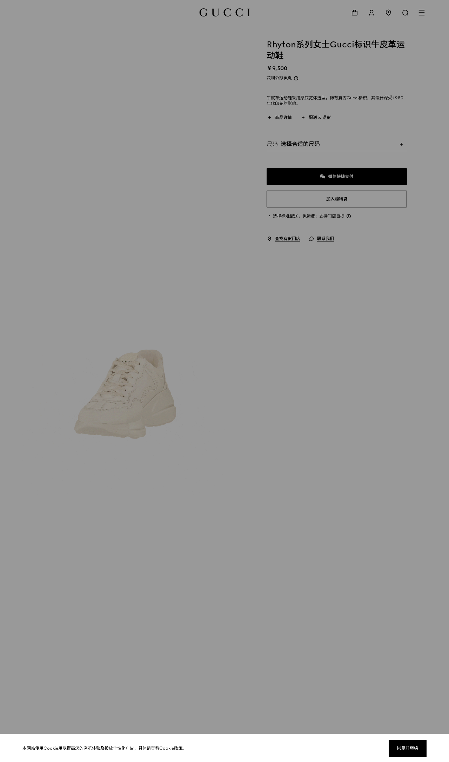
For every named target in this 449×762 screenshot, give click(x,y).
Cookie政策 (170, 748)
